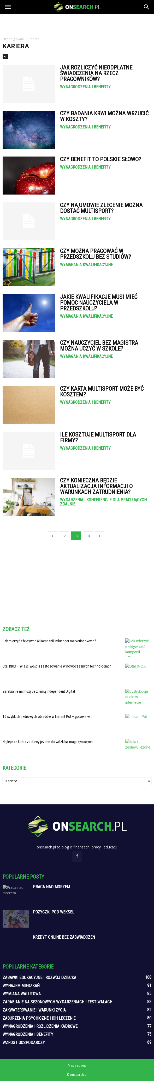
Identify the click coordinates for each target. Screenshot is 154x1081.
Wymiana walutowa (22, 993)
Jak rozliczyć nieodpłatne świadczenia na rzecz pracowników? (96, 73)
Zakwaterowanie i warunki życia (34, 1010)
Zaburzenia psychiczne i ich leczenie (39, 1018)
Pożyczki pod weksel (53, 912)
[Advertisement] (77, 23)
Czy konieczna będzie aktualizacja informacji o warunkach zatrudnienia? (96, 486)
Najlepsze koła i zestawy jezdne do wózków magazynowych (48, 742)
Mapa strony (77, 1065)
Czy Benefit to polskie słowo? (100, 159)
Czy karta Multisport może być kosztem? (102, 391)
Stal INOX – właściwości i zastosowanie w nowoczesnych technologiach (57, 666)
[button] (146, 7)
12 (64, 536)
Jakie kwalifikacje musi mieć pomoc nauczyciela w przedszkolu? (98, 303)
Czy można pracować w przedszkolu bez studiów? (95, 254)
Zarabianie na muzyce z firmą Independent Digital (39, 691)
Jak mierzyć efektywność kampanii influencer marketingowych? (49, 641)
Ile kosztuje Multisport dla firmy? (98, 437)
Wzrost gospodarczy (24, 1042)
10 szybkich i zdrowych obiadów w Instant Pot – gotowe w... (47, 716)
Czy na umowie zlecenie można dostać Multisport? (101, 208)
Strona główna (13, 39)
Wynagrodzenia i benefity (85, 87)
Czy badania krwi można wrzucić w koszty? (104, 116)
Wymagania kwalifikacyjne (86, 265)
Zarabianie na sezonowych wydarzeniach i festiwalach (57, 1001)
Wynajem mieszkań (21, 985)
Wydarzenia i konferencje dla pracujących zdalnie (103, 502)
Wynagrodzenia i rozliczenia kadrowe (40, 1026)
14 (88, 536)
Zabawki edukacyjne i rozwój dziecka (39, 977)
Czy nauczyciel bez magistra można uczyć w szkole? (99, 346)
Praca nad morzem (51, 886)
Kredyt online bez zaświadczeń (64, 937)
